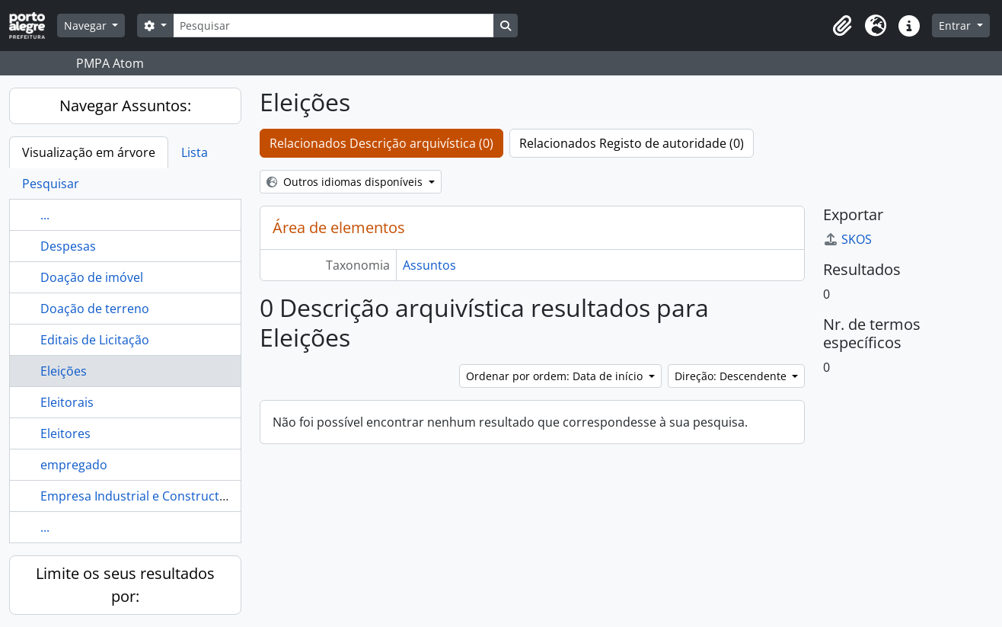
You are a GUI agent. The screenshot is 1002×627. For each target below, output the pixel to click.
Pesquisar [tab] (50, 183)
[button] (842, 26)
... (44, 214)
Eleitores (65, 433)
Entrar (956, 25)
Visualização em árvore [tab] (88, 152)
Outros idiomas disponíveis (346, 181)
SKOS (847, 239)
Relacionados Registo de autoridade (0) (631, 143)
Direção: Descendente (732, 376)
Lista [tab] (194, 152)
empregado (73, 464)
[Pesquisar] (333, 25)
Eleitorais (67, 402)
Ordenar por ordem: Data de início (556, 376)
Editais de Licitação (94, 339)
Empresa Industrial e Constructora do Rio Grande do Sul (202, 496)
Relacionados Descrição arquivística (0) (381, 143)
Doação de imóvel (91, 277)
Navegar (87, 25)
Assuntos (429, 265)
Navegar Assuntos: (125, 105)
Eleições (63, 371)
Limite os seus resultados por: (125, 584)
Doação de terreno (94, 308)
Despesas (68, 246)
